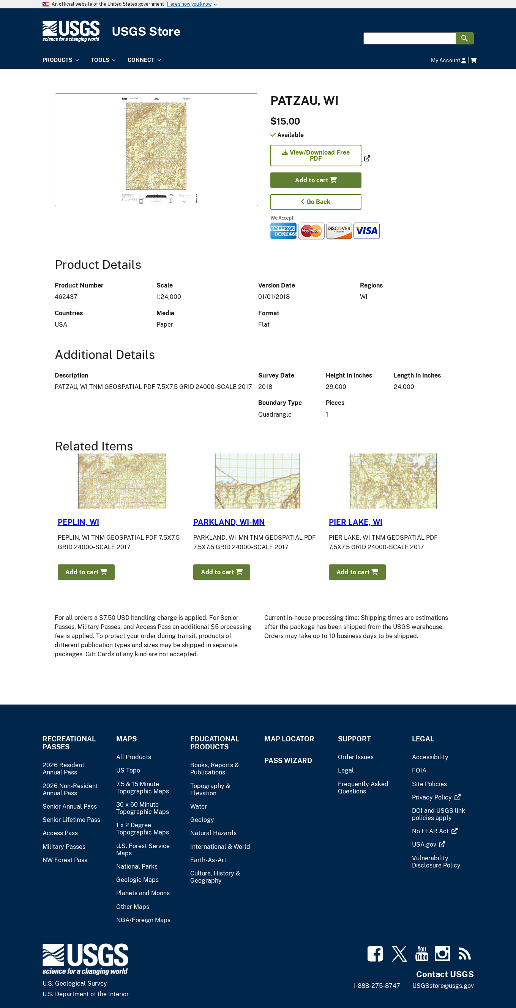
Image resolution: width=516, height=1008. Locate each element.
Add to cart (316, 180)
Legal (423, 739)
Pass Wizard (288, 761)
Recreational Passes (69, 743)
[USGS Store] (258, 31)
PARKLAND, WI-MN (229, 522)
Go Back (315, 201)
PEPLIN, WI (78, 522)
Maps (126, 739)
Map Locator (289, 739)
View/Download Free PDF (316, 155)
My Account (448, 60)
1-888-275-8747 (376, 985)
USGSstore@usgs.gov (443, 985)
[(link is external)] (316, 158)
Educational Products (214, 743)
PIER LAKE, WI (355, 522)
